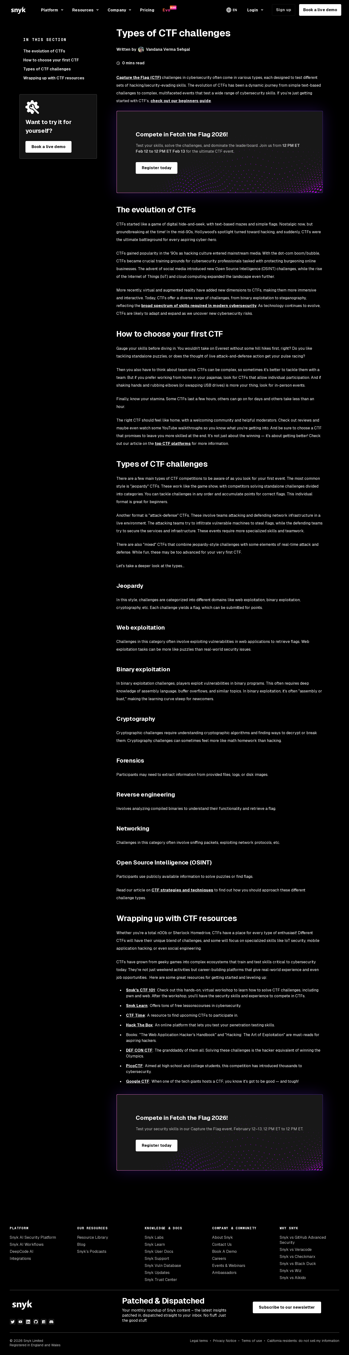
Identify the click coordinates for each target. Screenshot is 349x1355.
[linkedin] (28, 1322)
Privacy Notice (224, 1340)
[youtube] (20, 1322)
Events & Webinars (228, 1265)
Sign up (283, 9)
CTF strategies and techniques (182, 890)
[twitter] (13, 1322)
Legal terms (199, 1340)
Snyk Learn (155, 1244)
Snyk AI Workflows (27, 1244)
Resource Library (92, 1237)
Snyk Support (157, 1258)
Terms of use (251, 1340)
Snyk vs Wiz (290, 1270)
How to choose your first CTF (51, 60)
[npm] (44, 1322)
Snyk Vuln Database (163, 1265)
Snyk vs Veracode (296, 1249)
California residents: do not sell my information (303, 1340)
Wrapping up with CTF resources (53, 78)
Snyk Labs (154, 1237)
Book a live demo (320, 9)
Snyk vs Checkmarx (297, 1256)
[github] (36, 1322)
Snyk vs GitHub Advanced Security (303, 1240)
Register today (156, 167)
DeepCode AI (21, 1251)
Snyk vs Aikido (293, 1277)
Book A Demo (224, 1251)
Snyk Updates (157, 1272)
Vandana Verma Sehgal (168, 49)
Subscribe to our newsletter (287, 1307)
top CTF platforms (173, 443)
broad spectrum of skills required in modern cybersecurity (198, 305)
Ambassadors (224, 1272)
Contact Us (222, 1244)
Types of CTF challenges (47, 69)
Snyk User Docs (159, 1251)
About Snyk (222, 1237)
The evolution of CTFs (44, 51)
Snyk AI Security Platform (33, 1237)
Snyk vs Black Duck (298, 1263)
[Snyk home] (18, 10)
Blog (81, 1244)
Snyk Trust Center (161, 1279)
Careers (219, 1258)
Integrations (20, 1258)
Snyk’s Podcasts (91, 1251)
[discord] (51, 1322)
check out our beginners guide (181, 100)
